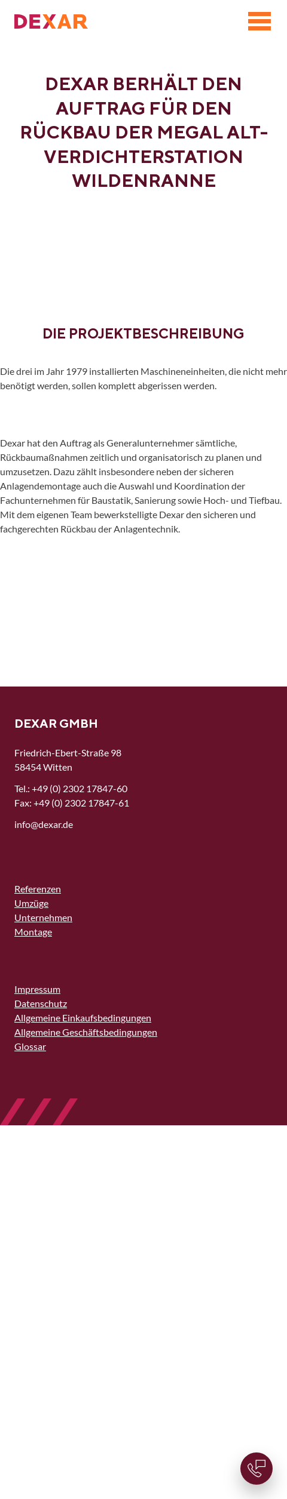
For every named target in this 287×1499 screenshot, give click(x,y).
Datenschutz (40, 1003)
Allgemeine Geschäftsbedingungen (85, 1032)
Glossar (30, 1046)
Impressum (37, 989)
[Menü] (259, 21)
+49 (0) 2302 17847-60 (79, 788)
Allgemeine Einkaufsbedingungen (82, 1017)
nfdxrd (43, 824)
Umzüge (31, 903)
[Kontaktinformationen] (256, 1468)
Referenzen (37, 888)
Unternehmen (43, 917)
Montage (33, 931)
